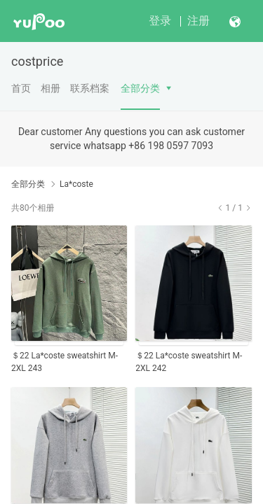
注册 (198, 20)
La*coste (76, 184)
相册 (50, 88)
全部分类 (140, 88)
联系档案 (89, 88)
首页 (21, 88)
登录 (160, 20)
